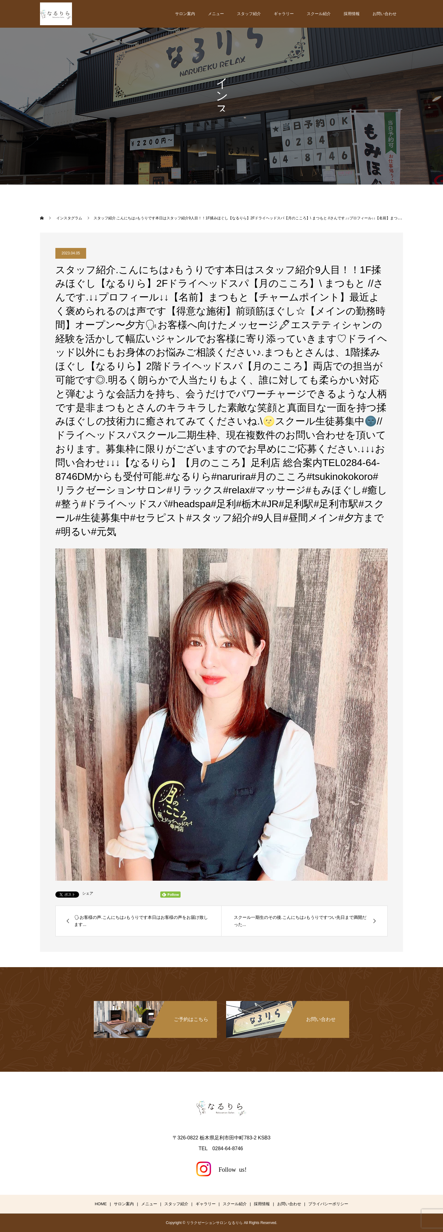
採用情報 (352, 13)
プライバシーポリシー (328, 1204)
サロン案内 (185, 13)
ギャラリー (284, 13)
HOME (101, 1204)
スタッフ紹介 (249, 13)
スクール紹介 (319, 13)
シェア (87, 893)
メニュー (216, 13)
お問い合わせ (385, 13)
